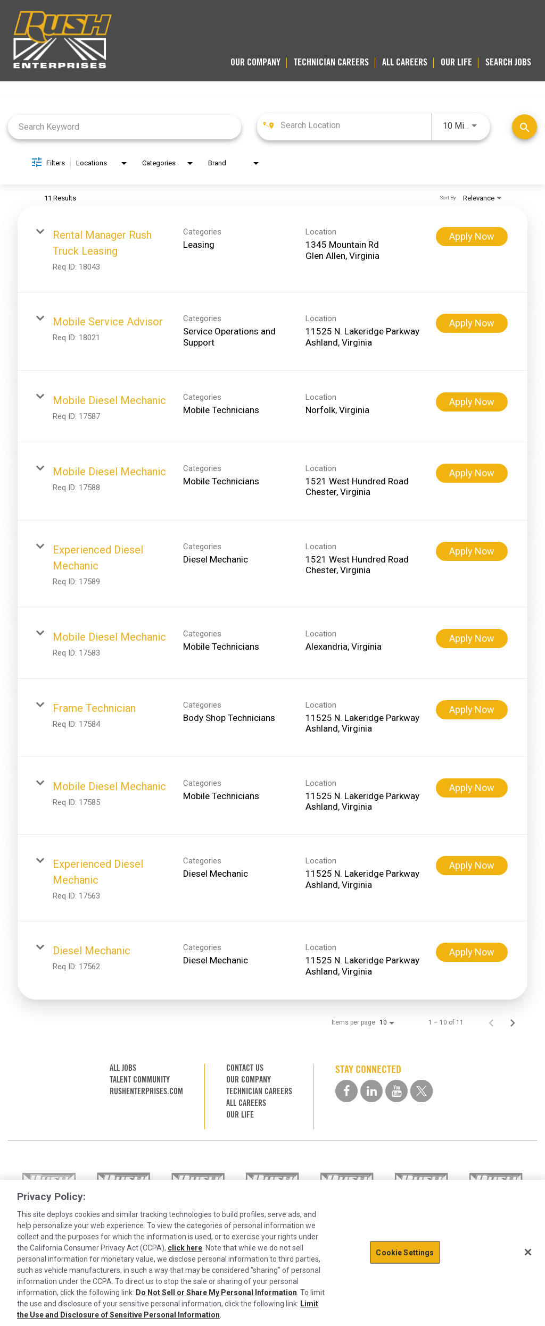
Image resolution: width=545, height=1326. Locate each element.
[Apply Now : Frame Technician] (472, 709)
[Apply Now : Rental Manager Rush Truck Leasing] (472, 236)
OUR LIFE (456, 62)
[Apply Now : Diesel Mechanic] (472, 952)
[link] (272, 249)
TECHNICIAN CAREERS (331, 62)
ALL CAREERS (404, 62)
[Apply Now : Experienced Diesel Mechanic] (472, 551)
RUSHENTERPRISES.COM (146, 1091)
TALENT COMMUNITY (140, 1080)
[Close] (528, 1252)
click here (185, 1248)
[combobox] (124, 126)
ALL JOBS (123, 1068)
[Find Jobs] (524, 126)
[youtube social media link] (396, 1091)
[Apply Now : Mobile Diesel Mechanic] (472, 402)
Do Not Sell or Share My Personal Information (216, 1292)
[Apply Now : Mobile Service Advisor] (472, 323)
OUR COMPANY (255, 62)
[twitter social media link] (421, 1091)
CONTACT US (244, 1068)
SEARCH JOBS (508, 62)
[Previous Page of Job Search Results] (491, 1022)
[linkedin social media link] (371, 1091)
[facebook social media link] (346, 1091)
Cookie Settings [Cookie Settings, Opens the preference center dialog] (405, 1252)
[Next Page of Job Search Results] (512, 1022)
